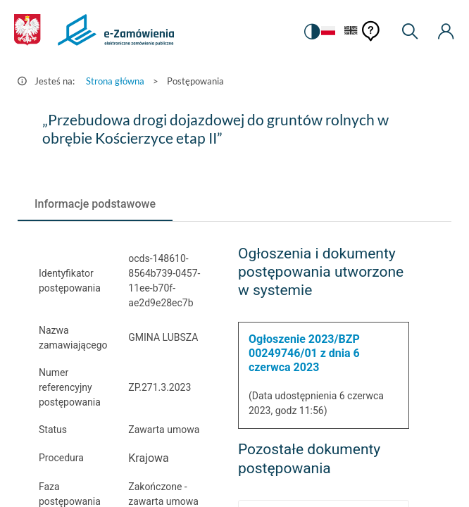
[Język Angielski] (351, 31)
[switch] (310, 32)
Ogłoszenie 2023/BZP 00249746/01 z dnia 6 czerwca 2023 (304, 353)
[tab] (95, 204)
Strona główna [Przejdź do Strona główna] (115, 81)
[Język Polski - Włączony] (326, 31)
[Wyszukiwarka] (410, 32)
